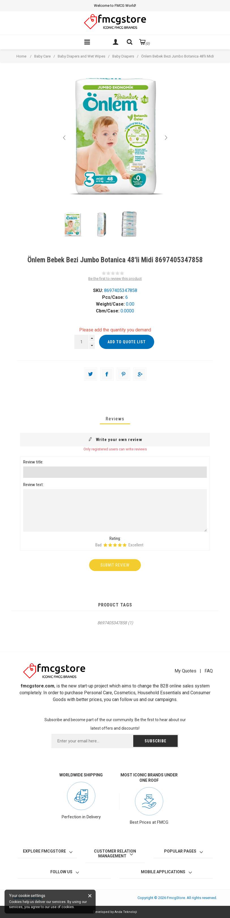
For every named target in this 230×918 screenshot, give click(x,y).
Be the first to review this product (115, 278)
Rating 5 (124, 545)
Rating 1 (105, 545)
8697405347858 (112, 622)
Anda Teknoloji (126, 912)
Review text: (33, 484)
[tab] (115, 418)
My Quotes (185, 671)
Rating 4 (119, 545)
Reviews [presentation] (115, 418)
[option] (72, 224)
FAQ (209, 671)
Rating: (115, 538)
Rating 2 (110, 545)
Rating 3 (115, 545)
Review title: (33, 462)
